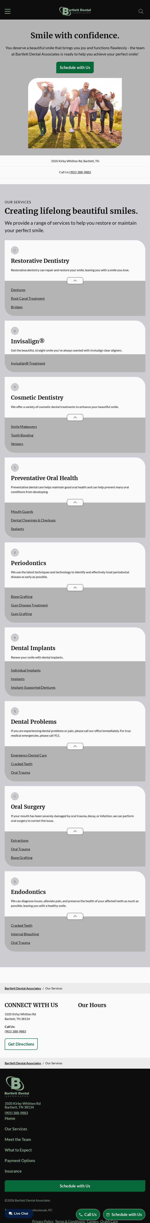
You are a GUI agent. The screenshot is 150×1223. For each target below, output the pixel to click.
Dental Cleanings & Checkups (33, 520)
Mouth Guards (22, 511)
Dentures (18, 290)
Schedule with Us (75, 67)
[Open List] (75, 280)
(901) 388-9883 (80, 172)
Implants (18, 679)
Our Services (16, 1128)
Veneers (17, 444)
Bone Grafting (21, 596)
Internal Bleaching (25, 934)
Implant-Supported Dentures (33, 687)
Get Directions (21, 1044)
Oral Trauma (20, 772)
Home (10, 1118)
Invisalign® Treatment (28, 363)
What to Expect (18, 1150)
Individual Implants (26, 670)
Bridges (17, 307)
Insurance (13, 1171)
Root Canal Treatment (28, 298)
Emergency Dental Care (29, 755)
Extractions (20, 840)
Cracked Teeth (21, 764)
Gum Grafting (21, 614)
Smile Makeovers (24, 426)
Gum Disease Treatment (29, 605)
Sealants (17, 529)
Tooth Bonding (22, 435)
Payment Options (20, 1160)
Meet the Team (18, 1139)
